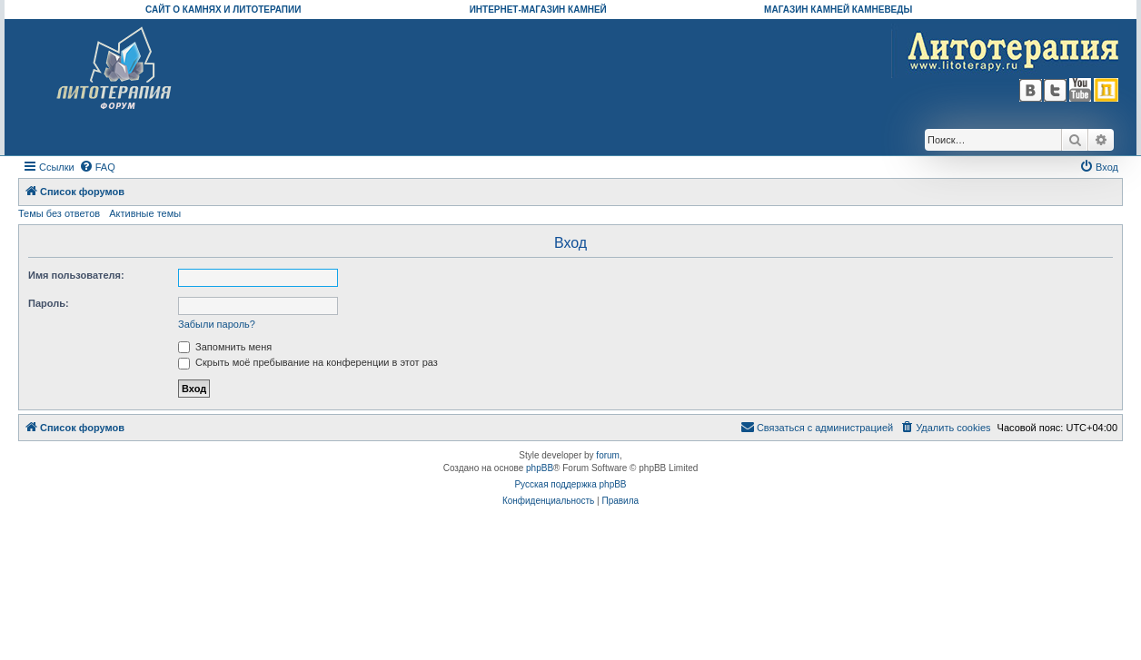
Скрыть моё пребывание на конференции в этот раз (308, 362)
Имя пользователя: (76, 275)
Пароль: (48, 303)
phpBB (539, 468)
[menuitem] (97, 167)
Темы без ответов (59, 213)
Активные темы (145, 213)
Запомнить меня (225, 346)
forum (608, 455)
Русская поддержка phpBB (570, 484)
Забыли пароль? (216, 324)
